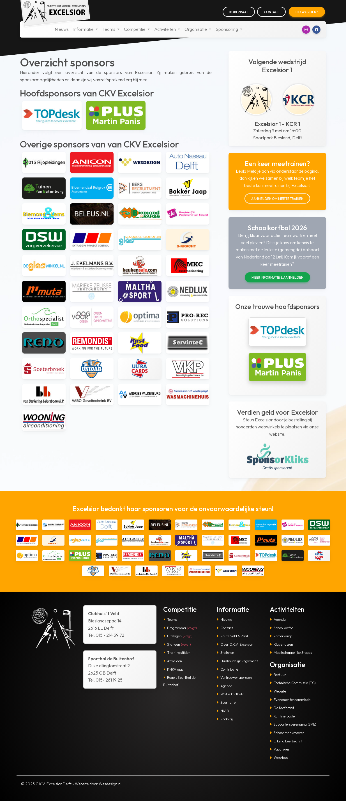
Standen (177, 644)
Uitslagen (178, 636)
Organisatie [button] (196, 29)
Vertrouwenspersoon (234, 677)
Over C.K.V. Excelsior (234, 644)
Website (278, 691)
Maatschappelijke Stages (291, 652)
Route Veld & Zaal (232, 636)
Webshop (279, 757)
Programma (180, 627)
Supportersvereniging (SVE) (293, 724)
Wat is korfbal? (230, 694)
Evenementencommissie (290, 699)
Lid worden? (307, 12)
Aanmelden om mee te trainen (277, 199)
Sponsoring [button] (227, 29)
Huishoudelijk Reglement (237, 661)
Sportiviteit (227, 702)
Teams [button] (109, 29)
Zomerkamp (281, 636)
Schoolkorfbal (282, 627)
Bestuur (278, 674)
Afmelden (172, 661)
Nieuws (62, 29)
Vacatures (279, 749)
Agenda (224, 686)
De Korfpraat (282, 707)
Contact (271, 12)
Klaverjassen (281, 644)
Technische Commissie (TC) (293, 682)
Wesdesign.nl (110, 783)
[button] (306, 30)
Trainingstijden (176, 652)
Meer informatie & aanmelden (277, 277)
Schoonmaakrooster (287, 732)
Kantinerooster (283, 716)
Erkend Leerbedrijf (286, 741)
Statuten (225, 652)
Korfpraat (238, 12)
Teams (170, 619)
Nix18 (222, 710)
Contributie (227, 669)
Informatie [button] (83, 29)
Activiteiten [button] (165, 29)
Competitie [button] (135, 29)
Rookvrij (224, 719)
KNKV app (173, 669)
